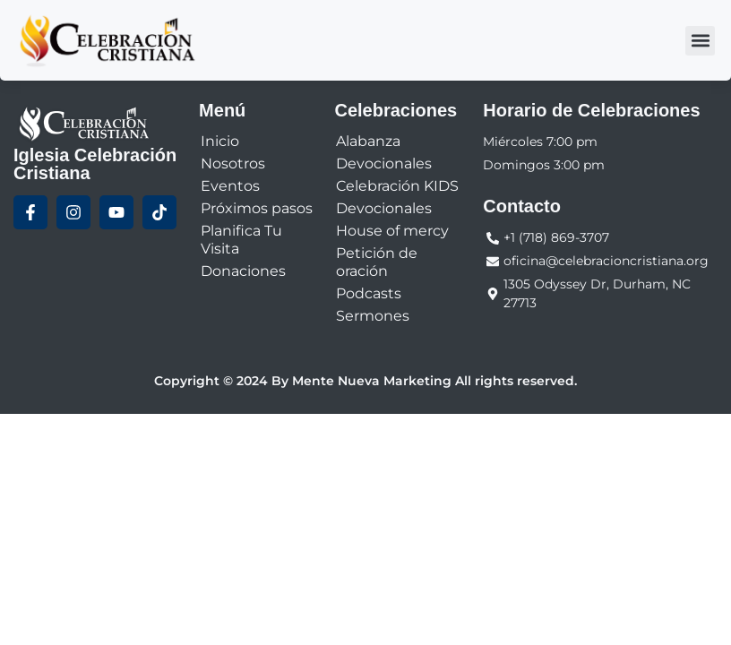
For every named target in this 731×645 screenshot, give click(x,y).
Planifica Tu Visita (241, 239)
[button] (700, 41)
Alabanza (368, 141)
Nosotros (233, 163)
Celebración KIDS (397, 185)
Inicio (220, 141)
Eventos (230, 185)
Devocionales (384, 163)
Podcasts (368, 293)
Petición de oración (376, 262)
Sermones (372, 315)
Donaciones (243, 271)
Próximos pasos (257, 208)
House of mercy (392, 230)
